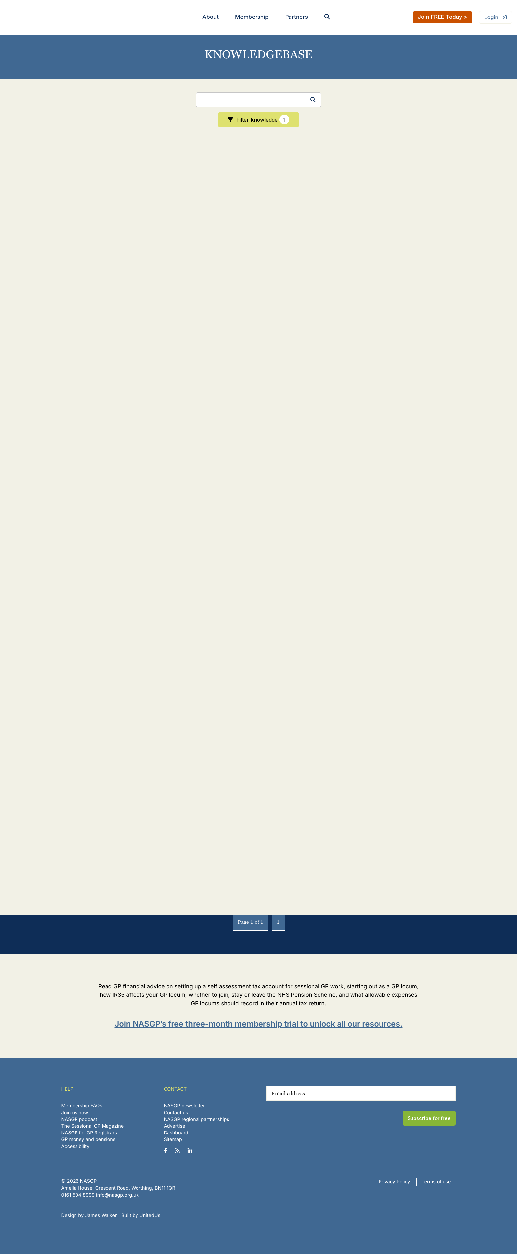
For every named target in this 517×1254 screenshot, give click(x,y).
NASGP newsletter (184, 1106)
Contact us (176, 1113)
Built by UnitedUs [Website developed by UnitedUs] (141, 1215)
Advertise (174, 1126)
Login (491, 17)
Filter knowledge (262, 119)
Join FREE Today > (443, 17)
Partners (296, 17)
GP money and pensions (88, 1139)
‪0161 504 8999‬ (78, 1195)
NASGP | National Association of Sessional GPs (31, 17)
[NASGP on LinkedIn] (192, 1151)
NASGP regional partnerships (196, 1119)
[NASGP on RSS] (180, 1151)
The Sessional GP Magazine (92, 1126)
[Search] (258, 99)
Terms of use (436, 1182)
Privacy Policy (394, 1182)
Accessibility (75, 1146)
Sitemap (173, 1139)
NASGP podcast (79, 1119)
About (210, 17)
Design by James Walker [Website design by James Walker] (89, 1215)
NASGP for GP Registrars (89, 1133)
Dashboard (176, 1133)
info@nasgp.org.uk (117, 1195)
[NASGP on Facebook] (168, 1151)
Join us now (74, 1113)
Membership (252, 17)
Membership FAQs (81, 1106)
